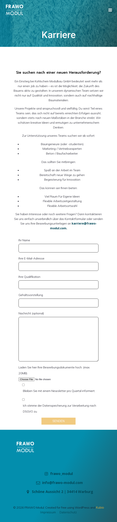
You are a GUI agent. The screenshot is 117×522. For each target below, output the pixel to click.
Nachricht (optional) (58, 336)
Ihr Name (58, 245)
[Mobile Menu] (110, 10)
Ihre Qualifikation (58, 282)
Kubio (100, 507)
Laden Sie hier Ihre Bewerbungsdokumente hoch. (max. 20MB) (58, 373)
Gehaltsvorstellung (58, 300)
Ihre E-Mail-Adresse (58, 263)
